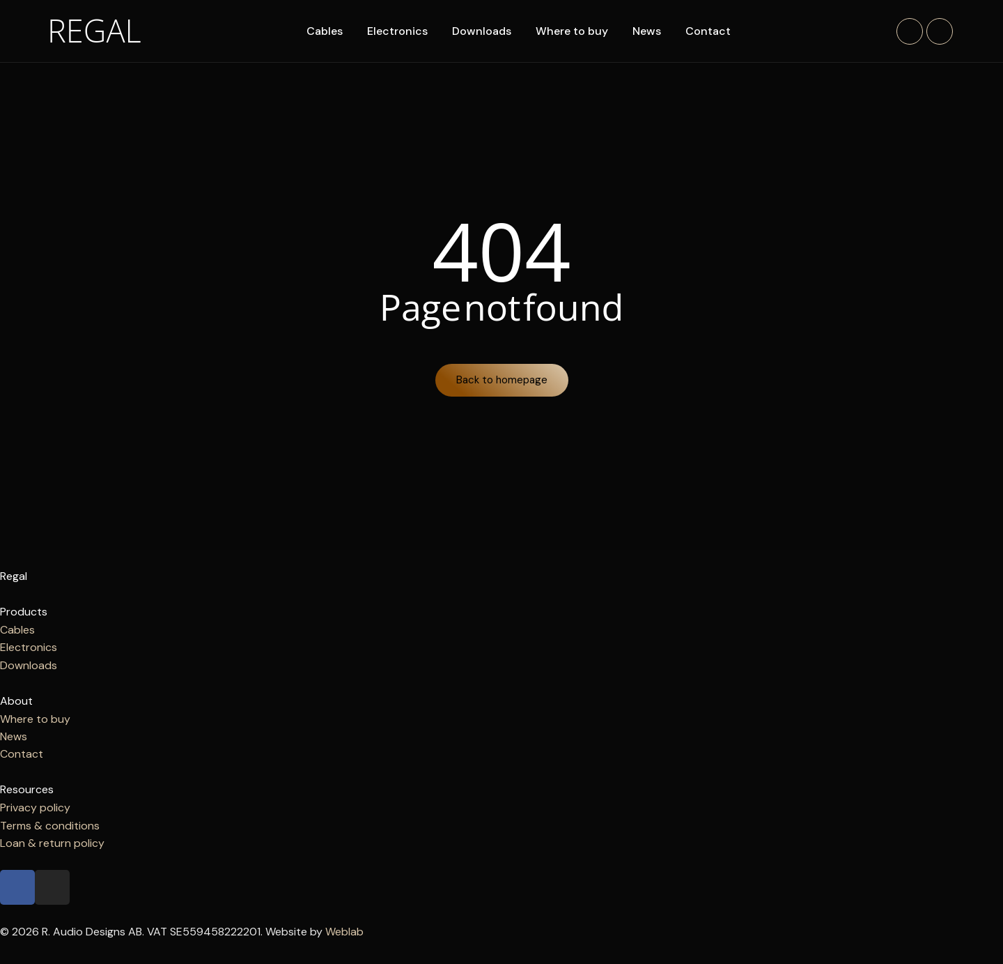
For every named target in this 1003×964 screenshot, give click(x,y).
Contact (709, 31)
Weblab (344, 932)
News (648, 31)
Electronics (398, 31)
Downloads (483, 31)
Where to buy (573, 31)
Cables (326, 31)
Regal (95, 30)
